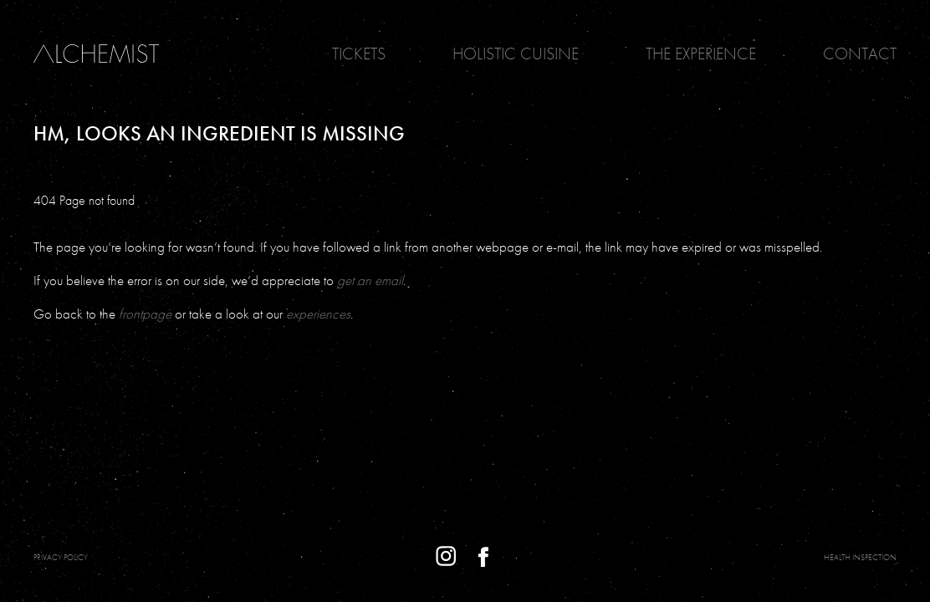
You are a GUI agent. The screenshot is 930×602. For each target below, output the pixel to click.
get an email (370, 280)
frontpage (145, 313)
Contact (860, 53)
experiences (318, 313)
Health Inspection (860, 557)
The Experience (701, 53)
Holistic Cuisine (515, 53)
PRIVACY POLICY (60, 557)
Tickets (359, 53)
